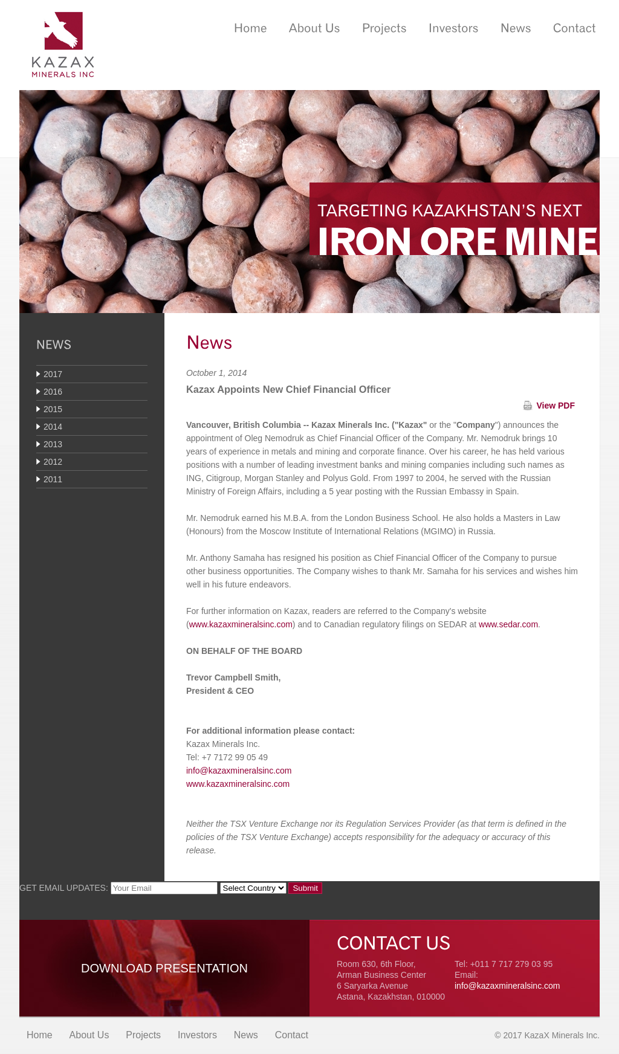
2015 (53, 409)
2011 (53, 479)
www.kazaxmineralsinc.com (241, 624)
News (246, 1035)
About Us (89, 1035)
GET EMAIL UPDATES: (63, 888)
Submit (305, 888)
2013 (53, 444)
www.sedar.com (508, 624)
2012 (53, 462)
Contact (291, 1035)
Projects (143, 1035)
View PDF (555, 405)
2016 (53, 391)
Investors (197, 1035)
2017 (53, 374)
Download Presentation (164, 968)
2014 (53, 427)
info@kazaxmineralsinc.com (239, 770)
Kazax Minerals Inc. (62, 44)
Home (40, 1035)
